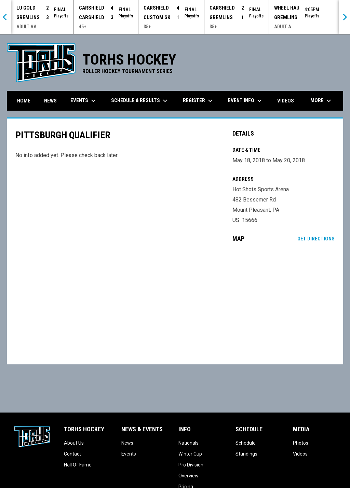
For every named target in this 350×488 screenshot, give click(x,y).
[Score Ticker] (175, 17)
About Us (74, 443)
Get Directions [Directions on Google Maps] (316, 239)
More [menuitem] (321, 101)
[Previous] (5, 17)
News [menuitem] (50, 101)
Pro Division (190, 465)
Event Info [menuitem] (246, 101)
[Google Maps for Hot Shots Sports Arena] (283, 303)
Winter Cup (190, 454)
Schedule (245, 443)
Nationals (188, 443)
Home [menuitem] (23, 101)
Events (128, 454)
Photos (300, 443)
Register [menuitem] (198, 101)
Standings (246, 454)
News (127, 443)
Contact (72, 454)
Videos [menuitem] (285, 101)
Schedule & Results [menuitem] (140, 101)
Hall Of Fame (78, 465)
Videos (300, 454)
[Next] (344, 17)
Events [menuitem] (83, 101)
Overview (188, 475)
